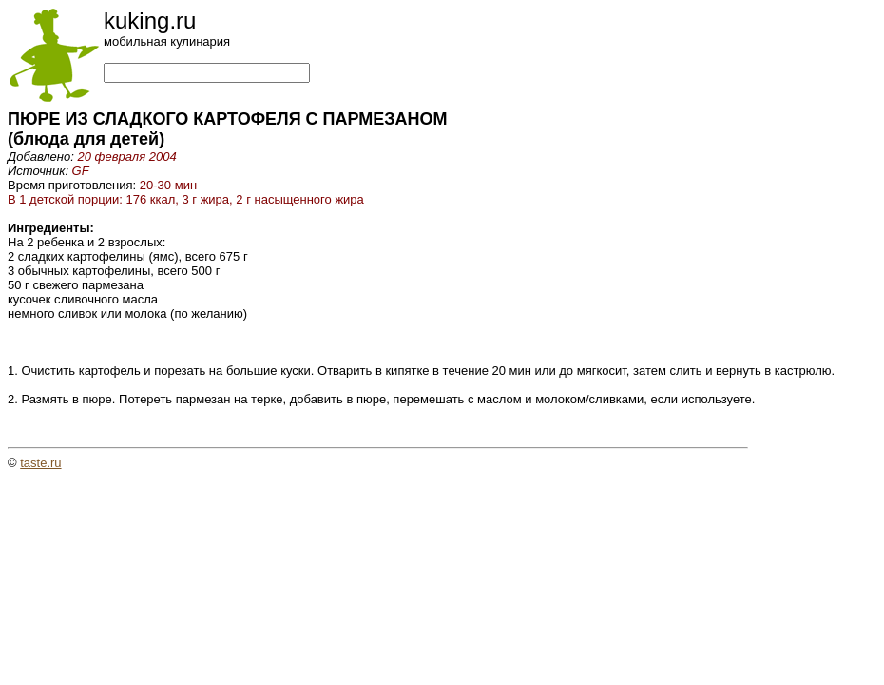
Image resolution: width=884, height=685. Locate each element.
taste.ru (40, 463)
